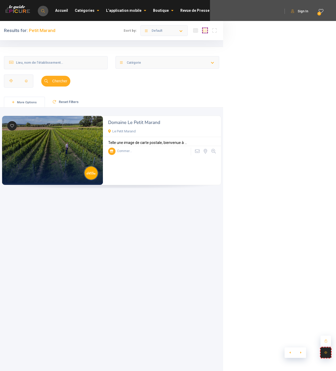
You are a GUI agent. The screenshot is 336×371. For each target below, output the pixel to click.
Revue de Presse (194, 10)
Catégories (87, 10)
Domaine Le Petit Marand (134, 123)
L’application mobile (126, 10)
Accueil (61, 10)
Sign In (299, 11)
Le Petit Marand (122, 131)
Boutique (163, 10)
